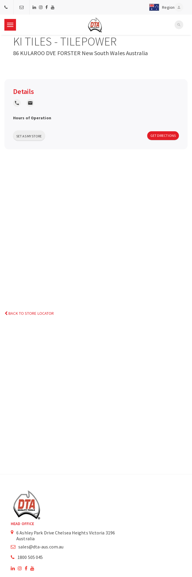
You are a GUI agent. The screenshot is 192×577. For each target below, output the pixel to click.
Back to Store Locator (29, 313)
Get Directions (163, 135)
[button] (161, 7)
